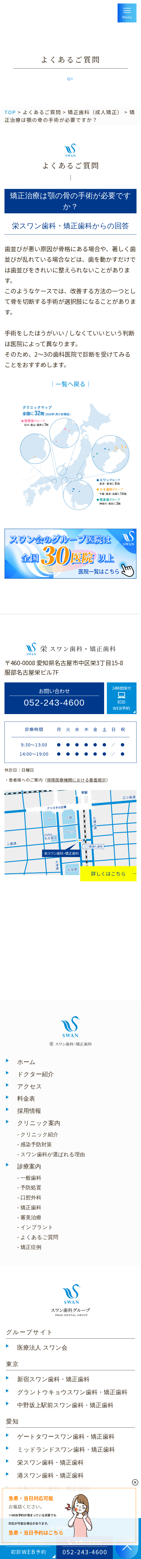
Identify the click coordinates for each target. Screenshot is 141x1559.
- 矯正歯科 (29, 1208)
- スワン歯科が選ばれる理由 (51, 1154)
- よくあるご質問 (37, 1237)
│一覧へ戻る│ (70, 383)
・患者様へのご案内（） (57, 780)
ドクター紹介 (35, 1074)
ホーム (26, 1062)
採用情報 (29, 1110)
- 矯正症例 (29, 1247)
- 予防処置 (29, 1188)
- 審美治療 (29, 1218)
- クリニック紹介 (37, 1135)
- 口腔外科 (29, 1198)
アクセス (29, 1086)
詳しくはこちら (108, 873)
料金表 (26, 1098)
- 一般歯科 (29, 1178)
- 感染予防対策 (34, 1145)
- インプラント (35, 1227)
